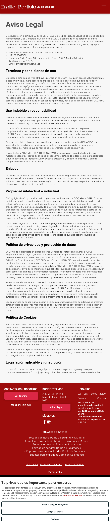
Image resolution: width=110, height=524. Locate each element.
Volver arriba (55, 471)
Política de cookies (74, 464)
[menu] (103, 7)
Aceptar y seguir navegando (55, 504)
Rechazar (55, 519)
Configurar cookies (55, 511)
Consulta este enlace (72, 495)
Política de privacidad (51, 464)
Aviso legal (32, 464)
